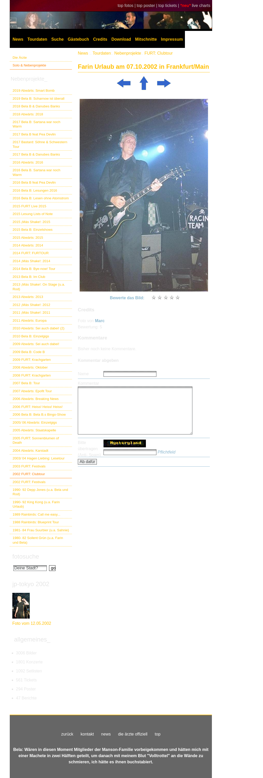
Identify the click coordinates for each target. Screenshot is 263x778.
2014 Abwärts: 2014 (28, 245)
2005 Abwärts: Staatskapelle (34, 430)
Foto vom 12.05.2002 (31, 623)
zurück (67, 734)
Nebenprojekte (127, 53)
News (18, 39)
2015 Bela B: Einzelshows (32, 230)
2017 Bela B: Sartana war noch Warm (36, 124)
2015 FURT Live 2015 (29, 206)
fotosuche (25, 556)
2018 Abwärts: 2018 (28, 114)
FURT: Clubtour (158, 53)
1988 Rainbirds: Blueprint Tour (36, 522)
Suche (57, 39)
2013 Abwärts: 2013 (28, 297)
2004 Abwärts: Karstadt (30, 450)
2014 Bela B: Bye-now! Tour (34, 269)
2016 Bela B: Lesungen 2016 (35, 190)
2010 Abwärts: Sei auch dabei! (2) (38, 328)
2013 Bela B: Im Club (29, 277)
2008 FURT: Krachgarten (32, 375)
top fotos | (127, 5)
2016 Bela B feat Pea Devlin (34, 182)
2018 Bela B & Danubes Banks (36, 106)
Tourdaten (37, 39)
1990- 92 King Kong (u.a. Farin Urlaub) (36, 504)
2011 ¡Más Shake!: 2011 (31, 312)
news (106, 734)
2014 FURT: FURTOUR (31, 253)
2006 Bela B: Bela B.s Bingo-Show (39, 414)
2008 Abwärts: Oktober (30, 367)
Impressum (172, 39)
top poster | (147, 5)
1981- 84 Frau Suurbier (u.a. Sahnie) (41, 530)
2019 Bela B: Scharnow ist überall (38, 98)
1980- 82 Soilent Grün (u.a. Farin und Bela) (38, 540)
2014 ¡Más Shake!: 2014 (31, 261)
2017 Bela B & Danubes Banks (36, 154)
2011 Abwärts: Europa (29, 320)
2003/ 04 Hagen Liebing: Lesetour (38, 458)
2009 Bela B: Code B (29, 352)
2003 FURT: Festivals (29, 466)
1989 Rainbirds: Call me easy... (36, 514)
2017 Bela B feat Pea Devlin (34, 134)
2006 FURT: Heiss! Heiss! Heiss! (38, 407)
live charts (201, 5)
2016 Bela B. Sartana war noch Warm (36, 172)
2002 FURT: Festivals (29, 482)
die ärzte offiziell (132, 734)
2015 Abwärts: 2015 (28, 238)
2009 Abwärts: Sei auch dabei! (36, 344)
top (158, 734)
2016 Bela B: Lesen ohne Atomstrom (41, 198)
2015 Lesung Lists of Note (33, 214)
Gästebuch (78, 39)
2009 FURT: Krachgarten (32, 360)
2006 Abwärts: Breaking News (36, 399)
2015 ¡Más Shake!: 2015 (31, 222)
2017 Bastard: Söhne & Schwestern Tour (40, 144)
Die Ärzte (20, 57)
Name (83, 374)
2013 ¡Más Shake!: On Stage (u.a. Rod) (39, 287)
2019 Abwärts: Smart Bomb (34, 90)
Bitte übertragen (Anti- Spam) (89, 448)
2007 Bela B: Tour (26, 383)
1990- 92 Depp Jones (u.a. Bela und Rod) (40, 492)
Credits (100, 39)
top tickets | (169, 5)
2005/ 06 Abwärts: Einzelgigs (35, 422)
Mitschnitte (146, 39)
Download (121, 39)
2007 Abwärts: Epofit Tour (32, 391)
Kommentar (88, 383)
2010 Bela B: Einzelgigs (31, 336)
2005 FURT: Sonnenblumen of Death (36, 440)
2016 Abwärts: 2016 (28, 162)
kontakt (87, 734)
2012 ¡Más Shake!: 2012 (31, 305)
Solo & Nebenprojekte (29, 65)
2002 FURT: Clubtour (29, 474)
